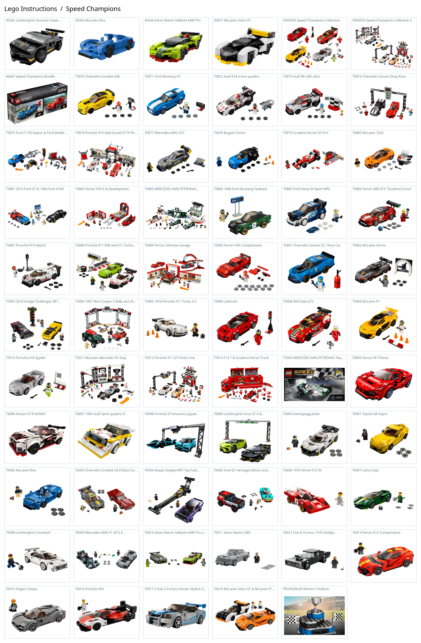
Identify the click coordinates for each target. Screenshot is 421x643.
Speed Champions (93, 8)
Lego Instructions (30, 8)
